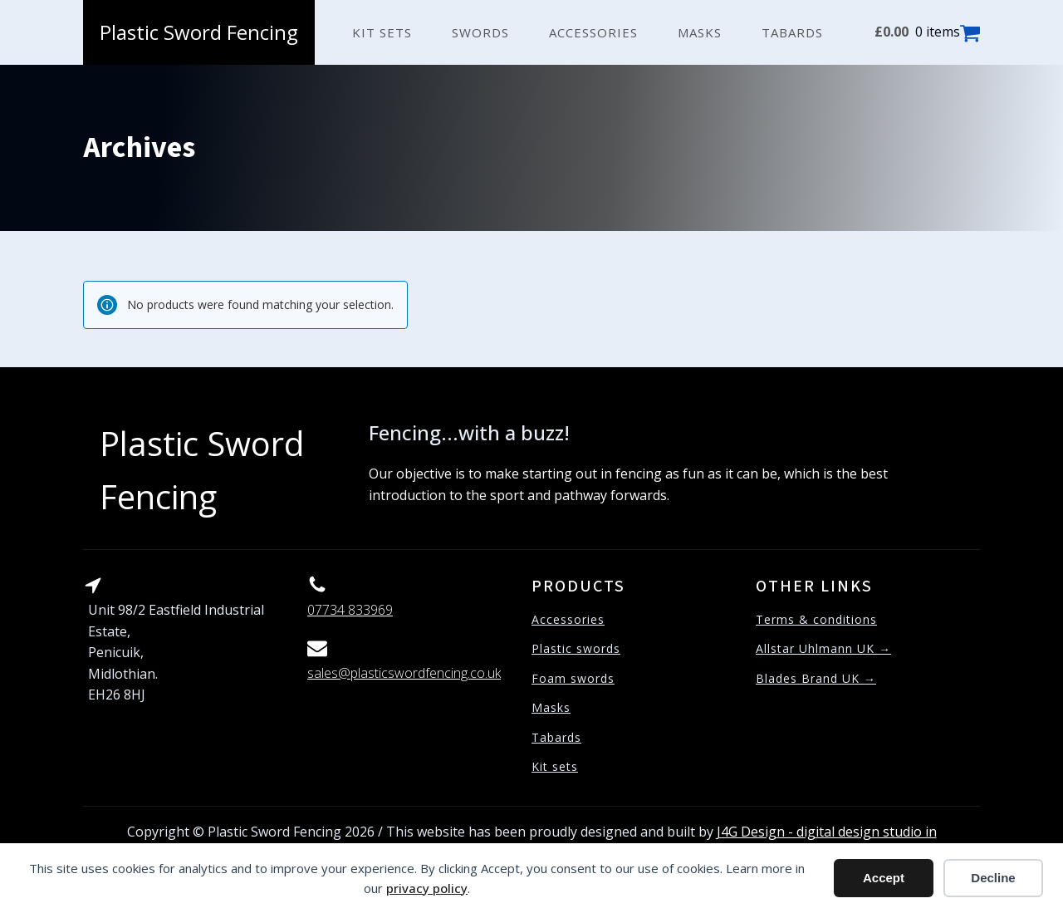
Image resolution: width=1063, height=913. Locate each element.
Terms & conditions (816, 619)
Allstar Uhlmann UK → (823, 648)
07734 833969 (350, 610)
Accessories (593, 32)
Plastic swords (576, 648)
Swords (480, 32)
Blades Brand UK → (816, 678)
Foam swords (573, 678)
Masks (700, 32)
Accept (883, 878)
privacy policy (427, 888)
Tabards (792, 32)
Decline (993, 878)
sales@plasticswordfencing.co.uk (404, 673)
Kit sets (382, 32)
